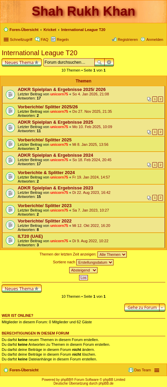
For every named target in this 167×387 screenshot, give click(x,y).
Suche (99, 62)
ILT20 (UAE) (30, 236)
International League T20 (39, 53)
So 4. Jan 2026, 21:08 (90, 94)
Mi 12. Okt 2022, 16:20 (91, 225)
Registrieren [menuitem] (128, 39)
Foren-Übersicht (24, 370)
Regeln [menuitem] (63, 39)
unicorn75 (59, 94)
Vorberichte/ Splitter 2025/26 (48, 106)
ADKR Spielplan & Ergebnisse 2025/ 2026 (62, 89)
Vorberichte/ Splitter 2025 (45, 139)
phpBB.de (105, 383)
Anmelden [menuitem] (154, 39)
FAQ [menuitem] (44, 39)
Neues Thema (19, 62)
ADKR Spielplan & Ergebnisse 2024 (55, 155)
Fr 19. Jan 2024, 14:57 (91, 177)
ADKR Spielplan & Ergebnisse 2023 (55, 187)
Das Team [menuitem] (142, 370)
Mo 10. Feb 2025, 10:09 (92, 127)
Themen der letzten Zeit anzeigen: (83, 254)
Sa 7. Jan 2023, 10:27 (90, 210)
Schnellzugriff (21, 39)
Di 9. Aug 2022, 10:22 (90, 241)
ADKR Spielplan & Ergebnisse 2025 (55, 122)
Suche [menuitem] (161, 30)
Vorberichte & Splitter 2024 (46, 172)
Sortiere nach (83, 262)
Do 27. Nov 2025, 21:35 (92, 111)
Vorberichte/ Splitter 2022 (45, 220)
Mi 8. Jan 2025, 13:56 (90, 144)
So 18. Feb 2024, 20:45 (91, 160)
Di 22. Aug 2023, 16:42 (91, 192)
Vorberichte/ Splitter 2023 (45, 205)
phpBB (66, 380)
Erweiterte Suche (109, 62)
